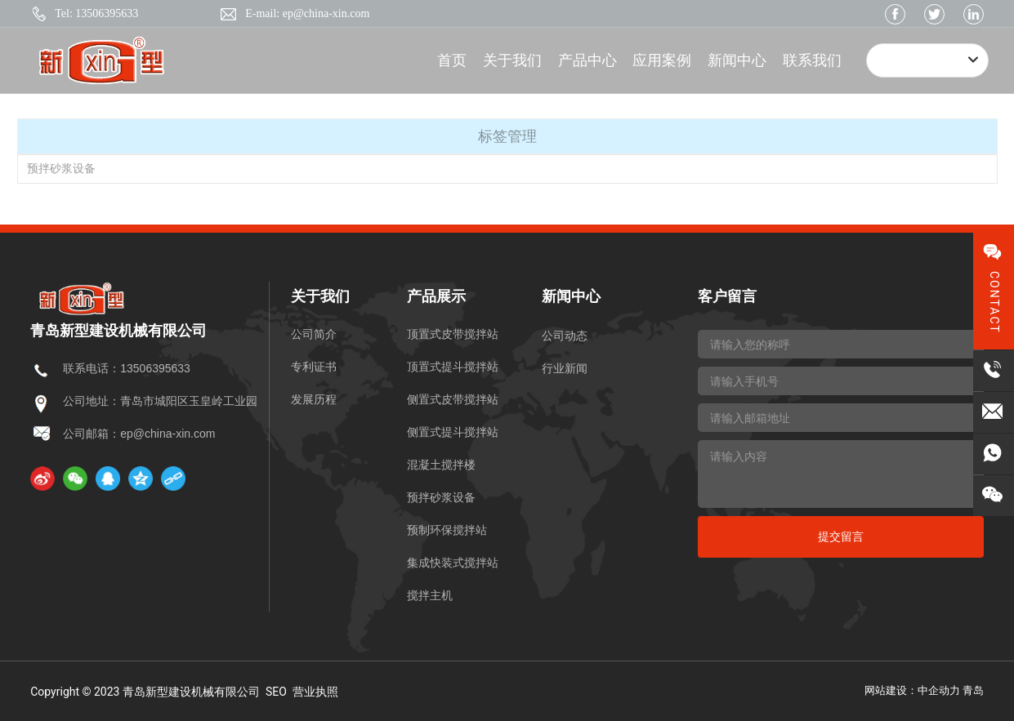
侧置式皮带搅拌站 (452, 399)
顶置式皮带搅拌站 (452, 333)
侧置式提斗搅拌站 (452, 431)
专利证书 (314, 366)
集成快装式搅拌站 (452, 562)
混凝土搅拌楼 (441, 464)
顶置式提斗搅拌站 (452, 366)
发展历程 (314, 399)
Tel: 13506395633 (96, 13)
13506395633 (155, 368)
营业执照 (315, 691)
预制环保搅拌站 (447, 529)
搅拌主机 (430, 595)
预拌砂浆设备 (61, 168)
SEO (276, 691)
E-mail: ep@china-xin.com (307, 13)
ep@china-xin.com (167, 433)
